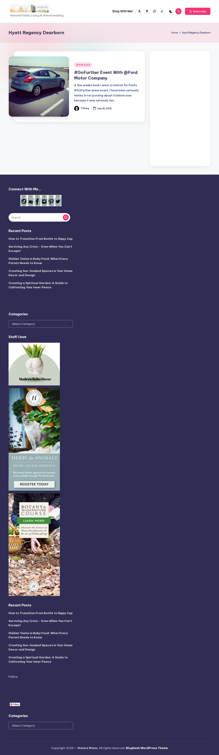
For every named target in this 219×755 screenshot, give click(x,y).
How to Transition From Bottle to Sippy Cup (41, 239)
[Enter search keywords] (39, 217)
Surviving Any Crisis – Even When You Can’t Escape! (40, 249)
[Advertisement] (180, 107)
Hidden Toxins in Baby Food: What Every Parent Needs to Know (38, 261)
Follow (13, 677)
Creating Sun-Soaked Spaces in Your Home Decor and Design (41, 273)
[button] (197, 11)
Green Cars (83, 64)
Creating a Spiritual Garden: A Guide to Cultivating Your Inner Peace (38, 285)
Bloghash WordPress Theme (147, 748)
